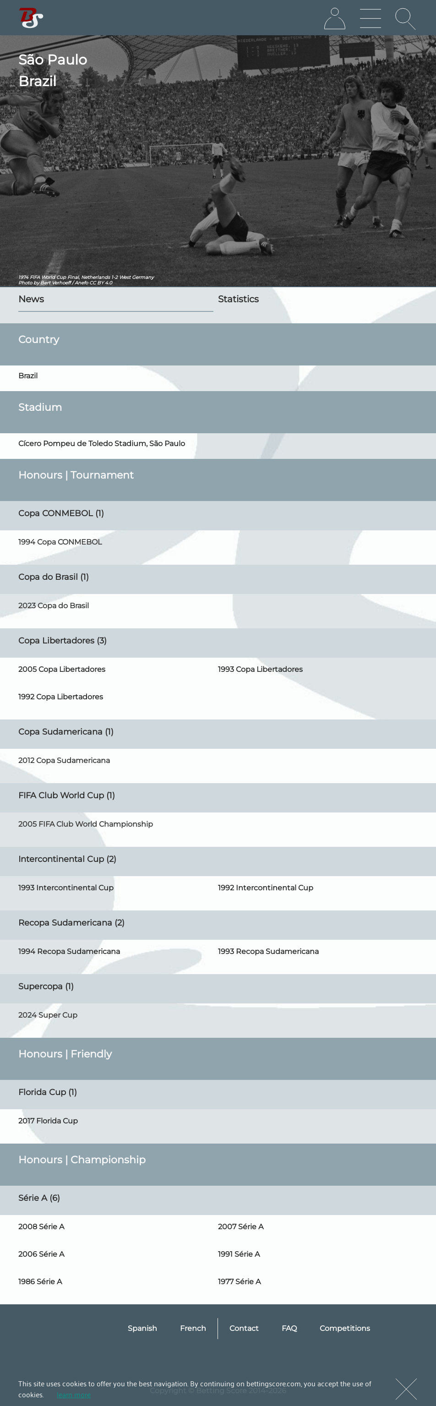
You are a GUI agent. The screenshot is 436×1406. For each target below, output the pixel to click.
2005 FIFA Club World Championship (85, 824)
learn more (74, 1394)
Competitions (345, 1328)
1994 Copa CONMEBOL (60, 542)
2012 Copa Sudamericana (64, 760)
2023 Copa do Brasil (53, 605)
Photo (25, 283)
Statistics (238, 299)
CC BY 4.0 (100, 283)
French (193, 1328)
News (31, 299)
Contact (244, 1328)
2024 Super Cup (47, 1015)
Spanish (142, 1328)
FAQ (289, 1328)
